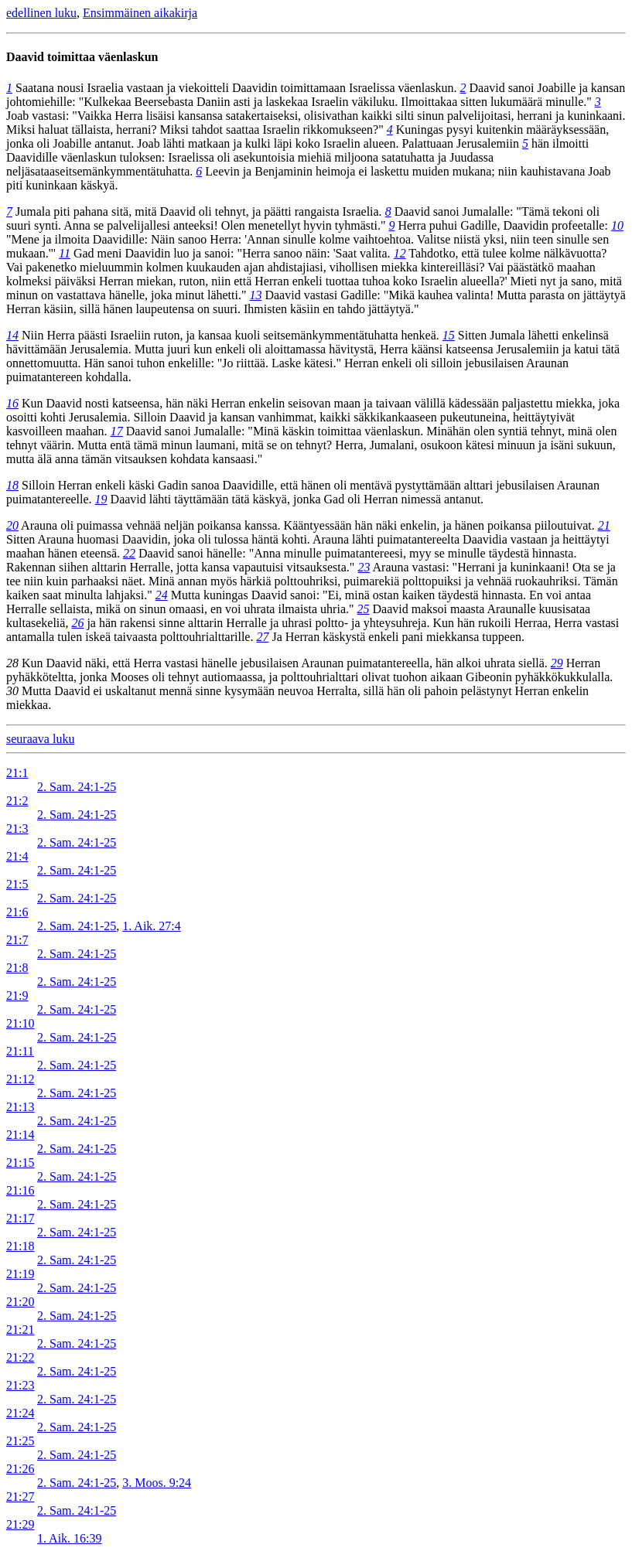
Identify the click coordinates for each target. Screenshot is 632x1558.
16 (12, 403)
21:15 (20, 1162)
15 (448, 335)
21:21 (20, 1329)
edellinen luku (41, 12)
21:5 (17, 884)
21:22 (20, 1357)
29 (557, 663)
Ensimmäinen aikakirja (140, 12)
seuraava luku (40, 738)
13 (255, 295)
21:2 (17, 800)
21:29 (20, 1524)
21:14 (20, 1134)
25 (363, 608)
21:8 (17, 967)
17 (117, 431)
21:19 (20, 1273)
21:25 (20, 1440)
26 (77, 622)
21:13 (20, 1106)
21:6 (17, 912)
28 (12, 663)
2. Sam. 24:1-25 (76, 786)
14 (12, 335)
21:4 (17, 856)
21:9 (17, 995)
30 (12, 690)
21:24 (20, 1413)
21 (604, 525)
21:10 (20, 1023)
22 (129, 553)
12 (400, 253)
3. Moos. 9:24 (156, 1482)
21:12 (20, 1079)
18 (12, 485)
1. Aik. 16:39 (69, 1538)
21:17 (20, 1218)
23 (363, 567)
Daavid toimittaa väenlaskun (82, 56)
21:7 (17, 939)
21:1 (17, 772)
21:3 (17, 828)
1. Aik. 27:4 (151, 925)
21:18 (20, 1246)
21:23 (20, 1385)
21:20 (20, 1301)
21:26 (20, 1468)
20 (12, 525)
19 (101, 499)
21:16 (20, 1190)
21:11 (20, 1051)
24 (161, 595)
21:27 (20, 1496)
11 (64, 253)
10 (617, 225)
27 (262, 636)
